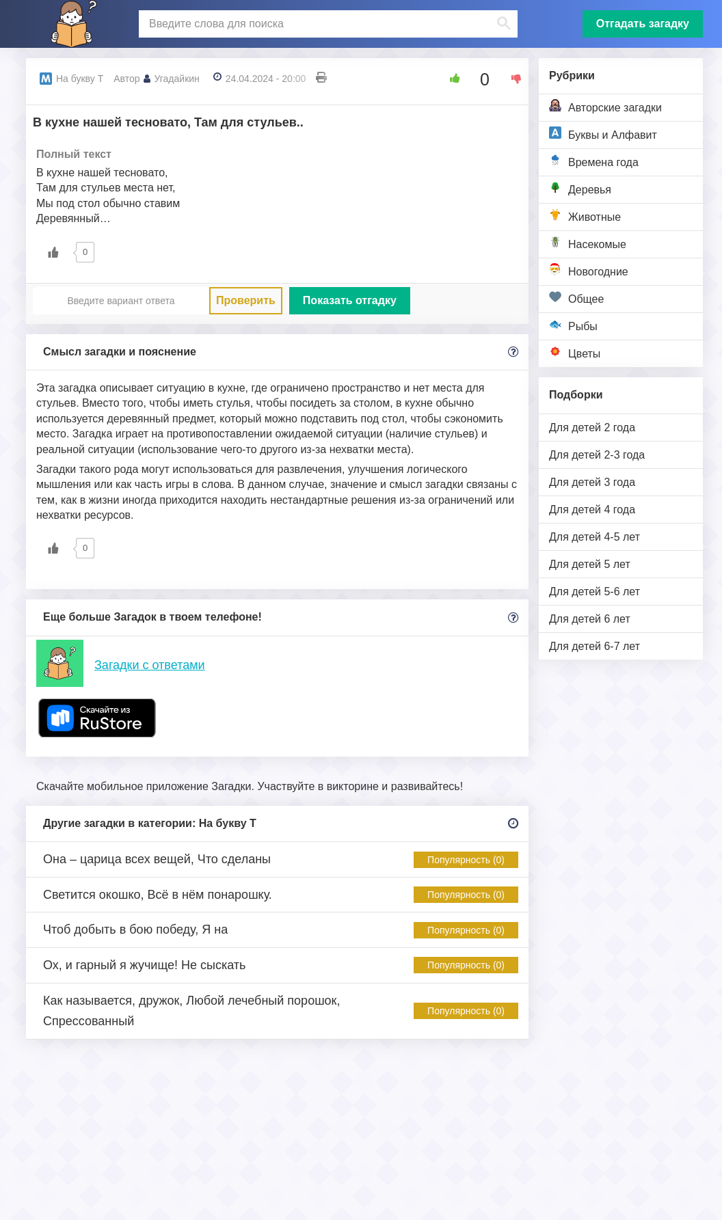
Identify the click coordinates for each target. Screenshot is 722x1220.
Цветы (574, 352)
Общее (576, 297)
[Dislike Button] (511, 78)
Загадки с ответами (149, 665)
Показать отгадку (350, 300)
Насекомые (587, 243)
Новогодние (588, 270)
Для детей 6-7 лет (594, 646)
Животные (585, 215)
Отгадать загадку (642, 23)
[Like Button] (450, 78)
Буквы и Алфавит (603, 133)
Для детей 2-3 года (597, 455)
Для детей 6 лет (589, 619)
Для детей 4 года (592, 509)
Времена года (594, 161)
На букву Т (79, 78)
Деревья (580, 188)
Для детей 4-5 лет (594, 537)
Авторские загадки (605, 106)
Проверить (246, 300)
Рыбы (573, 325)
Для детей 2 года (592, 427)
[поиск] (326, 24)
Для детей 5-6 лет (594, 591)
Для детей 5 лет (589, 564)
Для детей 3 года (592, 482)
